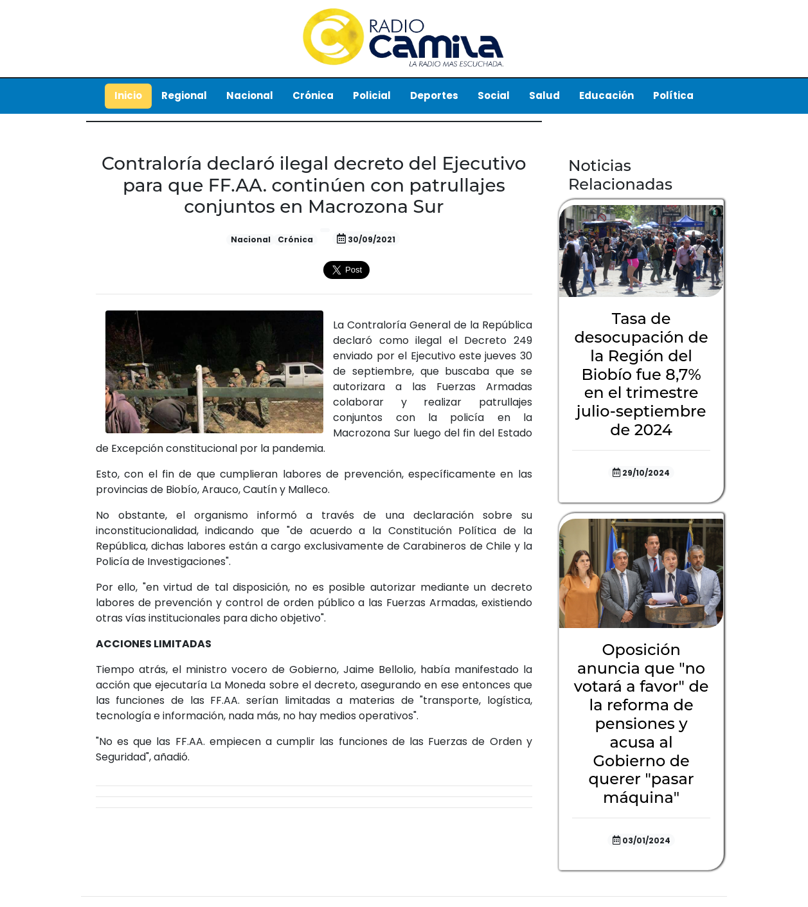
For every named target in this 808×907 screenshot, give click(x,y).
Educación (606, 95)
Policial (372, 95)
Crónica (313, 95)
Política (673, 95)
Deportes (434, 95)
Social (494, 95)
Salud (544, 95)
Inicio (128, 95)
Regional (184, 95)
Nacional (249, 95)
